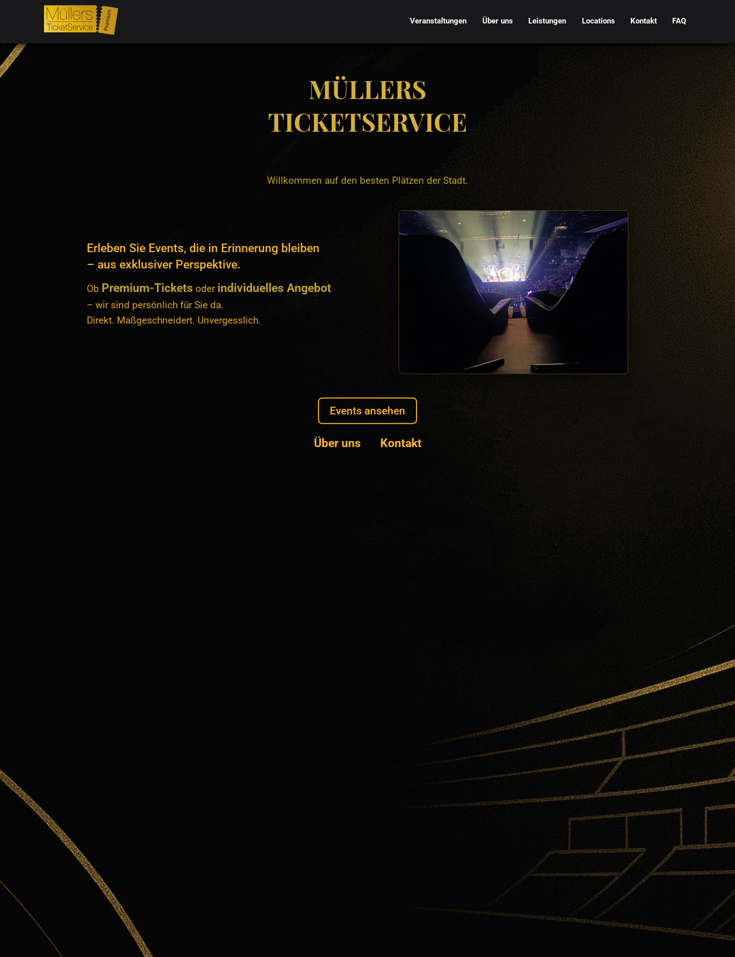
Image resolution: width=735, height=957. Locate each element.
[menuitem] (438, 22)
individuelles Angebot (274, 288)
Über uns (337, 443)
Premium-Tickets (147, 288)
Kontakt (401, 443)
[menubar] (548, 22)
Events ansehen (367, 410)
